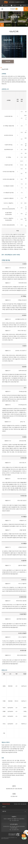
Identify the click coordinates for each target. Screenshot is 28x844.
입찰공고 (4, 806)
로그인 (24, 5)
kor (15, 5)
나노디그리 (8, 61)
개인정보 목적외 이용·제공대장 (20, 804)
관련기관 (13, 811)
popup (6, 5)
